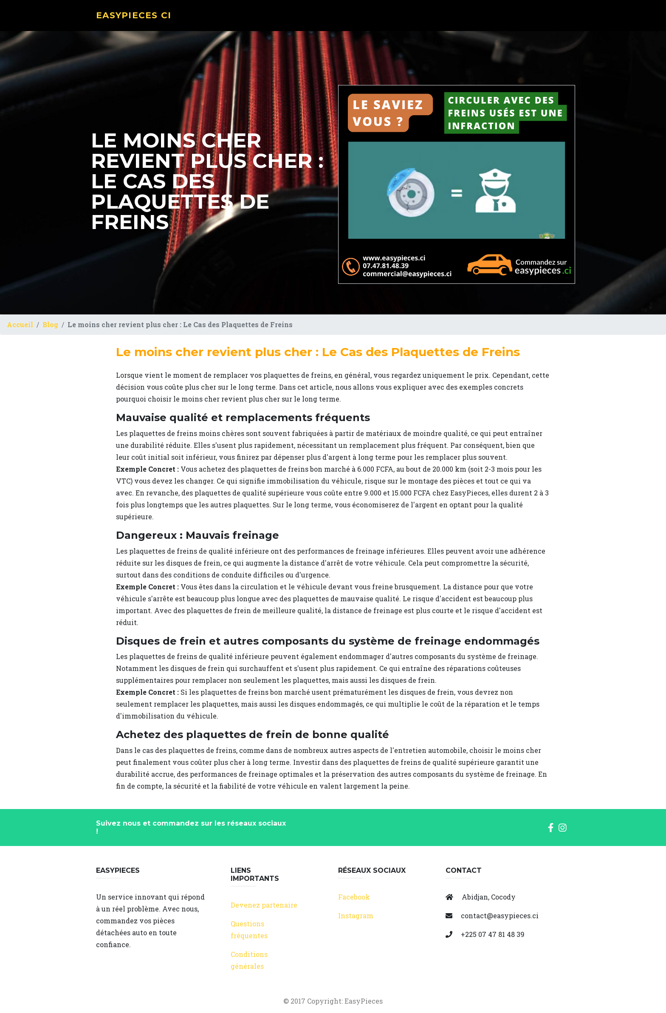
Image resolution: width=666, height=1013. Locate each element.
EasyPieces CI (140, 20)
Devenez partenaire (264, 904)
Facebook (354, 896)
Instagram (355, 915)
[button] (550, 827)
